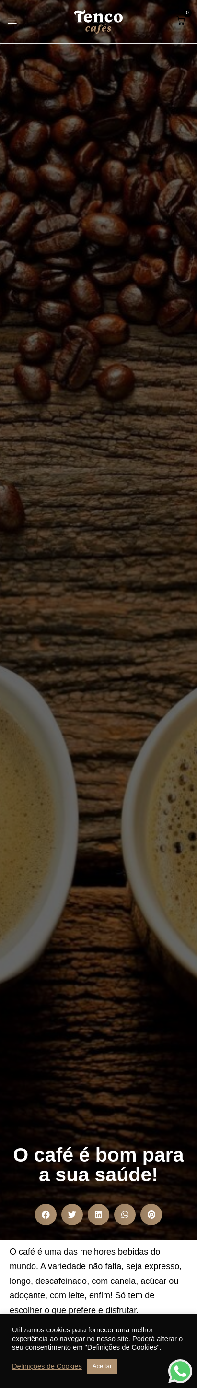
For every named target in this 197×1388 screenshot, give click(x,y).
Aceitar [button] (102, 1366)
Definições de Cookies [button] (47, 1366)
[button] (180, 20)
